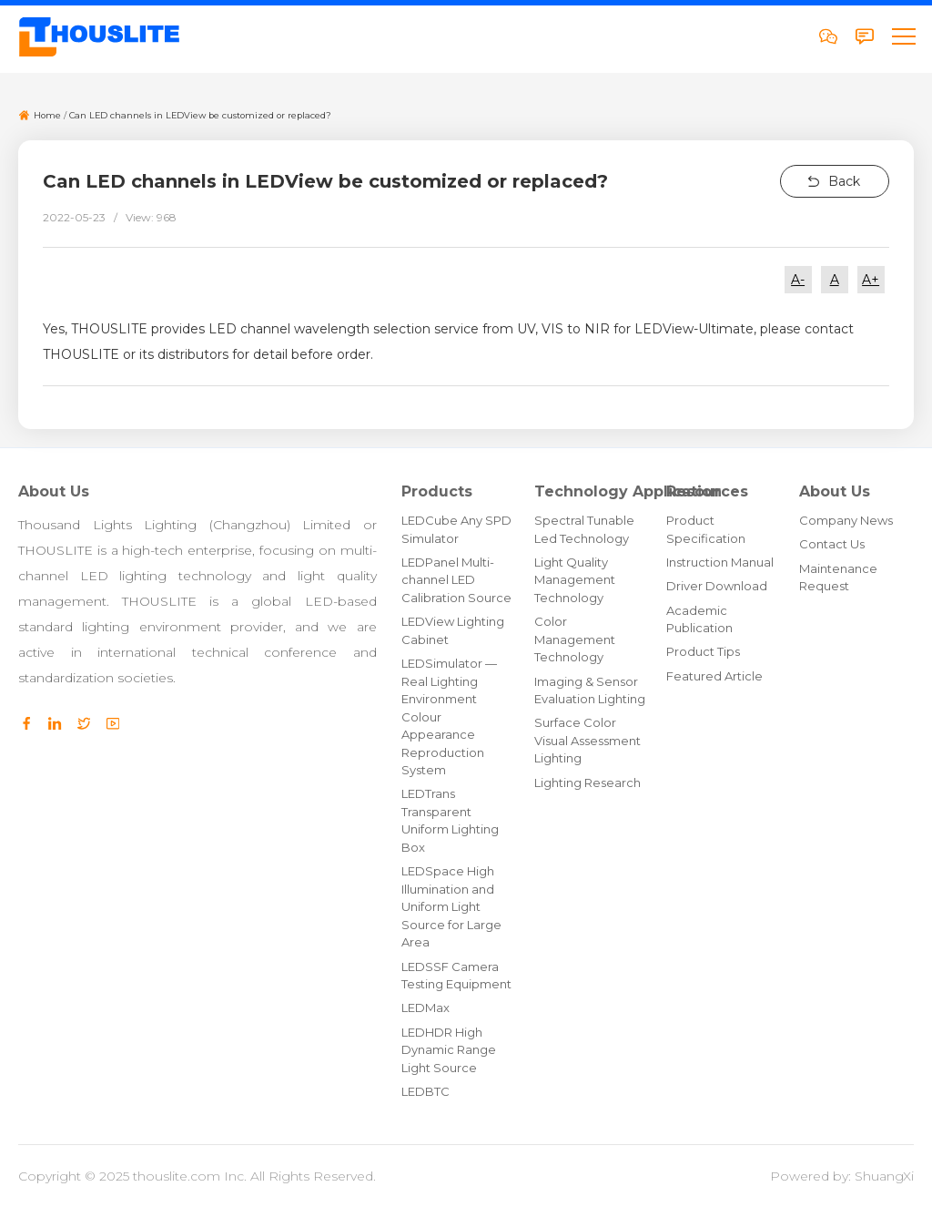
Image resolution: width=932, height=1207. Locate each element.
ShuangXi (884, 1176)
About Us (53, 492)
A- (798, 279)
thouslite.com (176, 1176)
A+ (870, 279)
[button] (903, 36)
